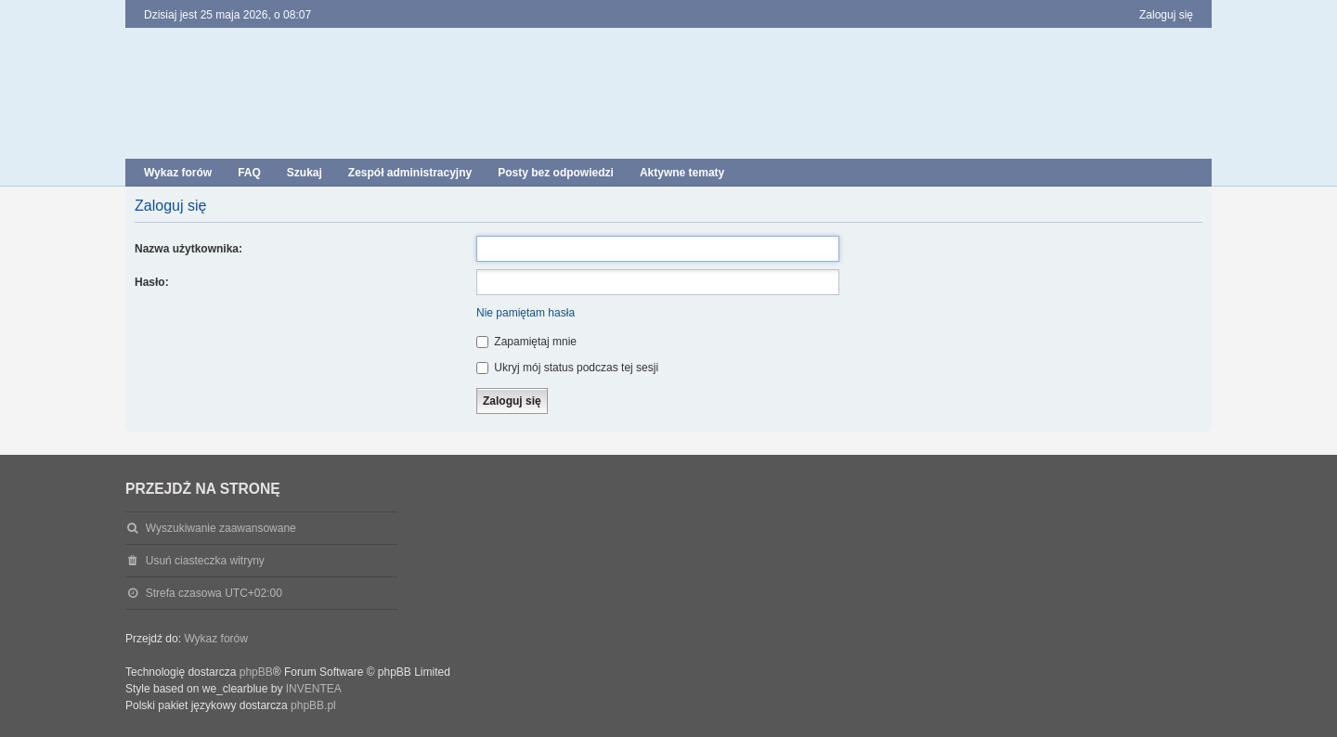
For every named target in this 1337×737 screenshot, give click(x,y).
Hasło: (152, 282)
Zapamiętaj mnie (526, 341)
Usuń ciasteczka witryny (205, 560)
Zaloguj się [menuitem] (1166, 14)
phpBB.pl (313, 705)
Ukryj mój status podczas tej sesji (567, 367)
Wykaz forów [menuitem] (178, 172)
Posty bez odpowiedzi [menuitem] (556, 172)
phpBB (256, 672)
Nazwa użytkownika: (188, 248)
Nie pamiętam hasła (525, 312)
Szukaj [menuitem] (304, 172)
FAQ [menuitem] (249, 172)
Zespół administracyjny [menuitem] (410, 172)
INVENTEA (314, 688)
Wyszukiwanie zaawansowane (221, 528)
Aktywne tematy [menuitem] (682, 172)
